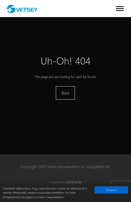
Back (65, 92)
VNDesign (74, 182)
